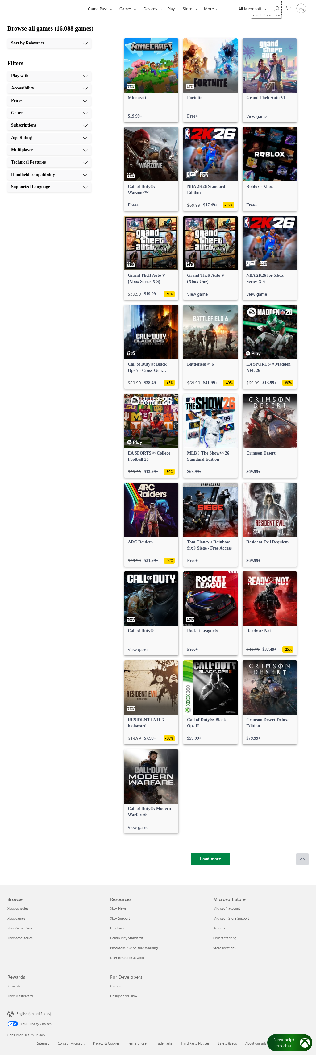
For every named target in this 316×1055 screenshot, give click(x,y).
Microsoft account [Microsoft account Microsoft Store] (226, 908)
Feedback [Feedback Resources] (117, 928)
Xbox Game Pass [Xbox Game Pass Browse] (19, 928)
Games (125, 8)
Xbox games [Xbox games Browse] (16, 918)
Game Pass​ (98, 8)
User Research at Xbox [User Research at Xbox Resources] (127, 958)
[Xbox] (69, 8)
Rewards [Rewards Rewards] (13, 986)
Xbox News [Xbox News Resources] (118, 908)
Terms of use (137, 1043)
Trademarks (164, 1043)
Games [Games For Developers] (115, 986)
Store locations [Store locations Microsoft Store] (224, 948)
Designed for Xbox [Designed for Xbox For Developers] (123, 996)
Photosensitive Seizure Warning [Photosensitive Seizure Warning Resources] (134, 948)
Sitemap (43, 1043)
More (209, 8)
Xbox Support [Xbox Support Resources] (120, 918)
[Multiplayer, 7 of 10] (49, 150)
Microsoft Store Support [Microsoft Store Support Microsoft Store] (231, 918)
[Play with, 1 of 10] (49, 76)
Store (187, 8)
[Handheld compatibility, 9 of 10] (49, 175)
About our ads (255, 1043)
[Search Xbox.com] (276, 8)
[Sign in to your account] (301, 8)
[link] (151, 80)
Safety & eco (227, 1043)
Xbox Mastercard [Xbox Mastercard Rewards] (20, 996)
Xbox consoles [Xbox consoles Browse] (17, 908)
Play (171, 8)
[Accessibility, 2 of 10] (49, 88)
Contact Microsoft (71, 1043)
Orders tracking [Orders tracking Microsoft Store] (224, 938)
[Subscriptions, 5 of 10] (49, 125)
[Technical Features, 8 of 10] (49, 162)
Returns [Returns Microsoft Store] (219, 928)
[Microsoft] (28, 8)
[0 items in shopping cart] (288, 8)
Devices (150, 8)
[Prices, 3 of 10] (49, 101)
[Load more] (210, 859)
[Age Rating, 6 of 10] (49, 138)
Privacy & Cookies (106, 1043)
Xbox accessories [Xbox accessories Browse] (20, 938)
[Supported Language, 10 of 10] (49, 187)
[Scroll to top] (302, 859)
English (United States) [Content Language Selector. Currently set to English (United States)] (34, 1013)
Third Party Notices (195, 1043)
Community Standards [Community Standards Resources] (126, 938)
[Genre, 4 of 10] (49, 113)
